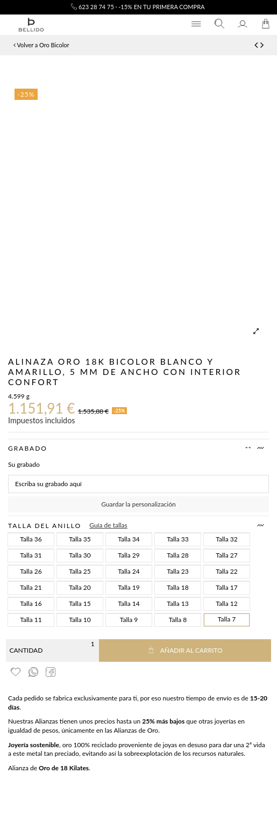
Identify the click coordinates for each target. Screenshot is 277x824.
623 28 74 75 (92, 6)
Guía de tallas (108, 525)
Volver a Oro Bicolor (41, 44)
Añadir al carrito (185, 650)
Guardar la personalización (138, 504)
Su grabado (24, 464)
